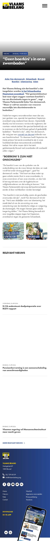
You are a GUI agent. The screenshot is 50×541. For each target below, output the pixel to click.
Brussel (41, 79)
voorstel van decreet (26, 134)
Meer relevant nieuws (13, 443)
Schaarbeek (31, 79)
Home (5, 491)
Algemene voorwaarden (34, 494)
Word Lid (29, 491)
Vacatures (29, 499)
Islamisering (26, 81)
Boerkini (15, 81)
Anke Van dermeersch (15, 79)
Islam (35, 81)
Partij (4, 497)
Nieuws (5, 494)
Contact (5, 499)
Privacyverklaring (31, 497)
